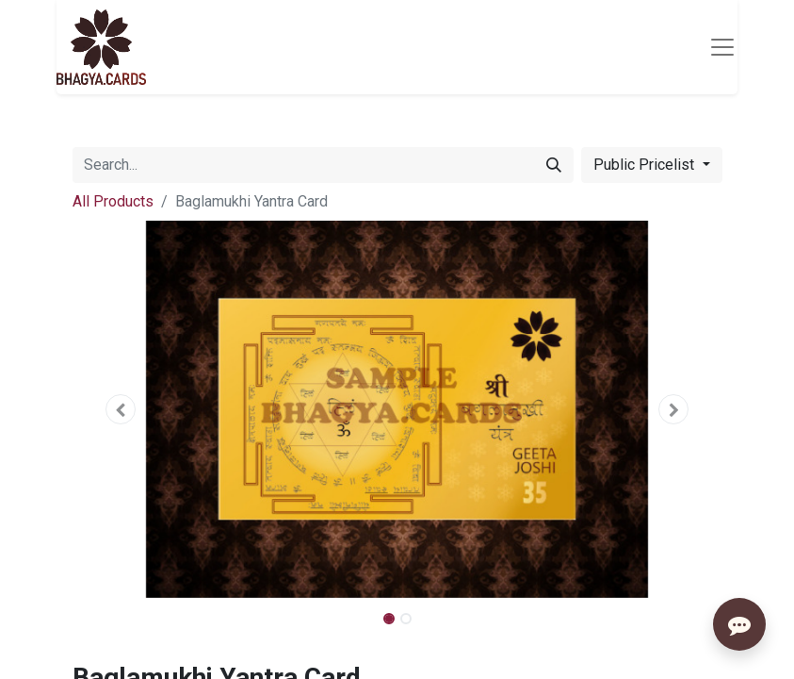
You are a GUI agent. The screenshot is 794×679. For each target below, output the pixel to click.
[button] (121, 409)
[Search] (554, 165)
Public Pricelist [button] (645, 165)
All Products (113, 201)
